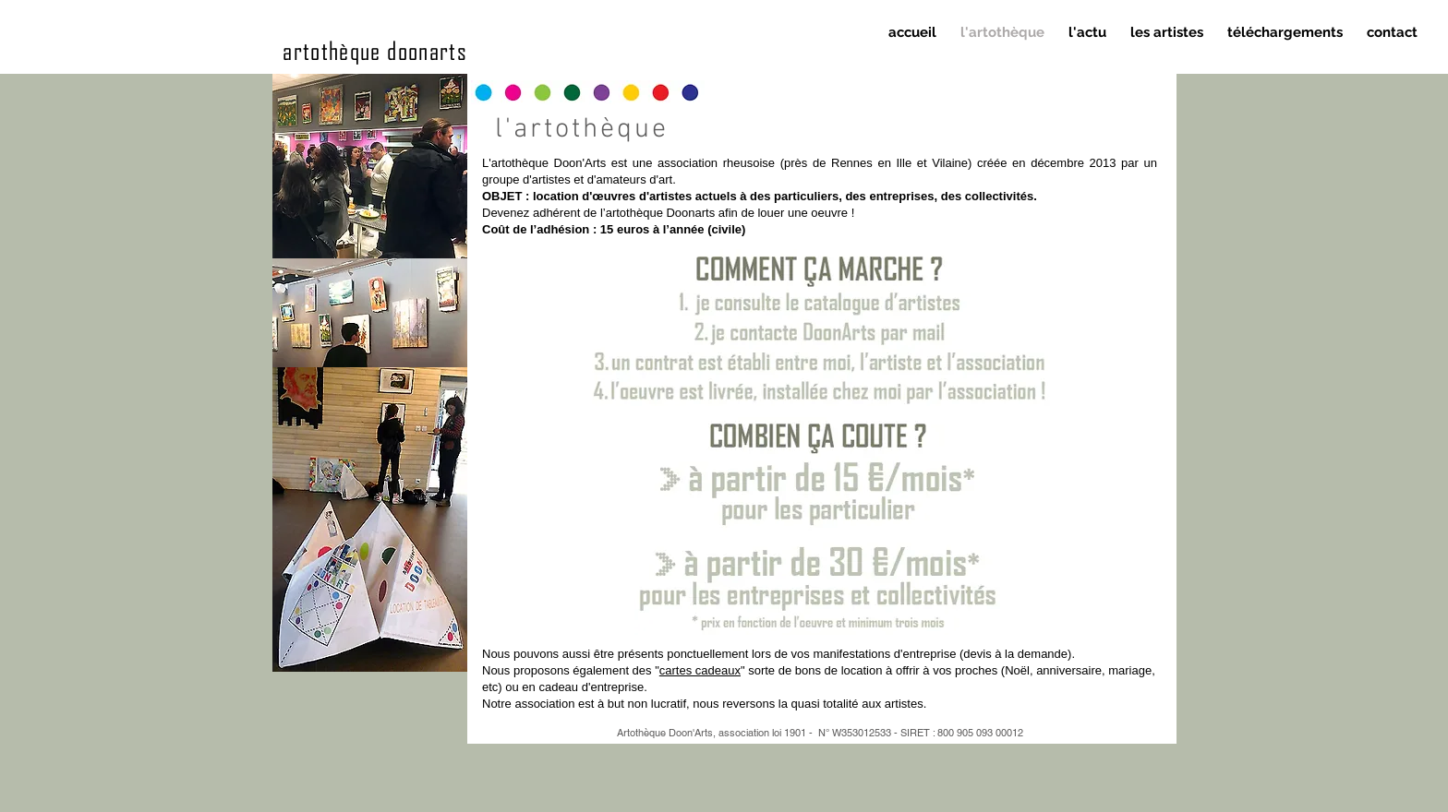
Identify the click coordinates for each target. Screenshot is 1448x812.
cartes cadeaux (700, 670)
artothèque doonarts (375, 50)
